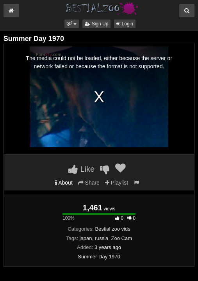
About (64, 183)
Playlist (116, 183)
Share (89, 183)
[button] (71, 24)
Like (81, 169)
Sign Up (96, 24)
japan (86, 238)
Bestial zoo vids (112, 229)
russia (102, 238)
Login (124, 24)
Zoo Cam (121, 238)
